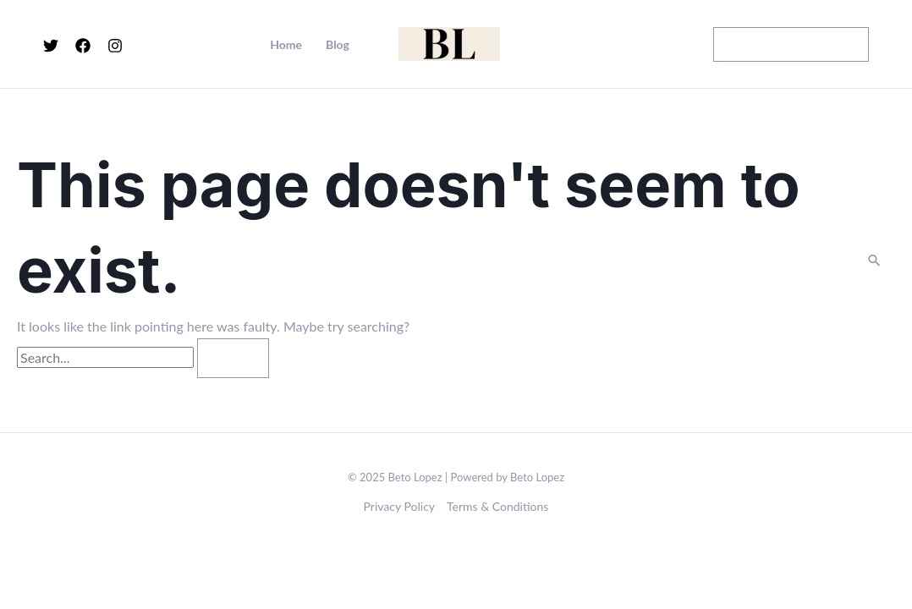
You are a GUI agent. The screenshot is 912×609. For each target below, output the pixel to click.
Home (286, 45)
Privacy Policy (399, 506)
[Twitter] (50, 45)
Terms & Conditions (497, 506)
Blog (337, 45)
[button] (791, 44)
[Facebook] (83, 45)
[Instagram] (115, 45)
